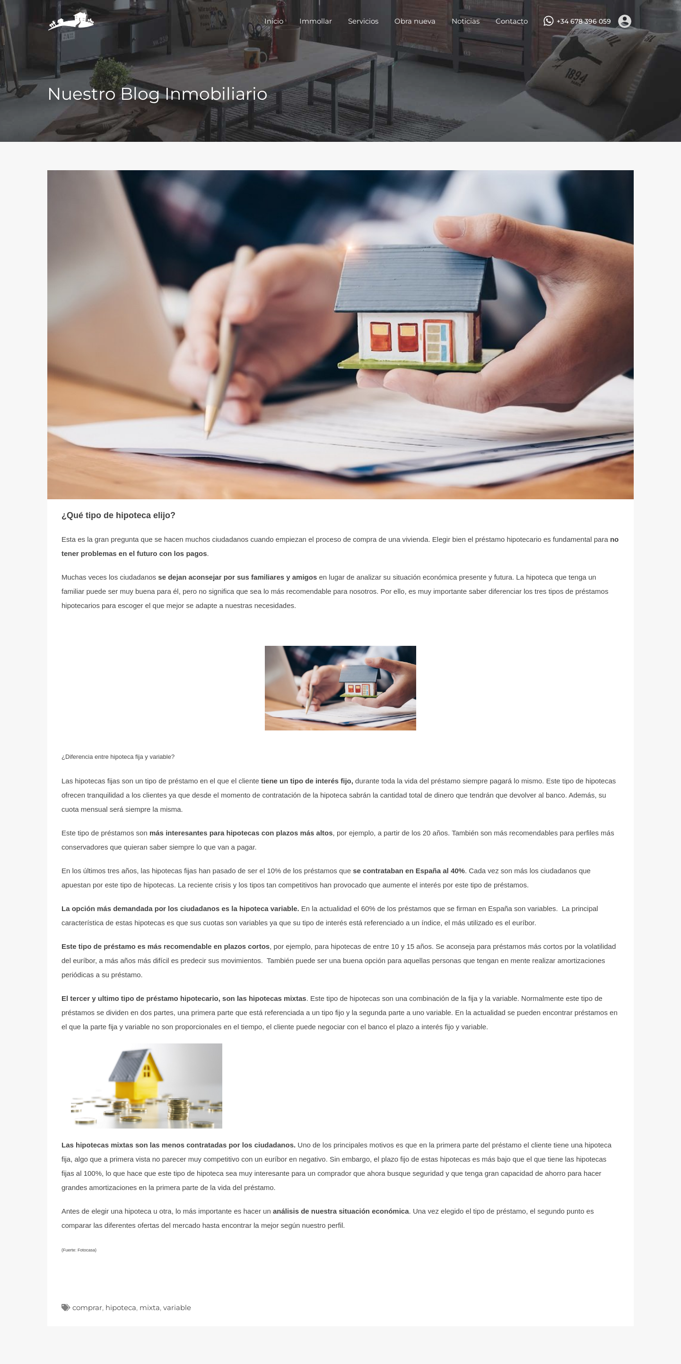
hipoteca (120, 1307)
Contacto (512, 21)
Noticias (466, 21)
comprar (87, 1307)
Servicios (363, 21)
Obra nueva (415, 21)
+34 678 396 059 (584, 21)
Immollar (315, 21)
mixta (150, 1307)
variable (177, 1307)
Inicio (273, 21)
